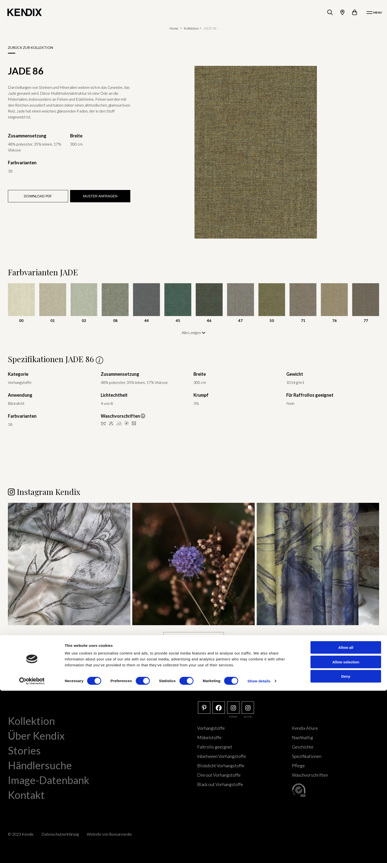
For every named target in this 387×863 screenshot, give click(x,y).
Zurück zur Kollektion (30, 47)
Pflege (298, 765)
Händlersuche (40, 765)
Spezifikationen (306, 755)
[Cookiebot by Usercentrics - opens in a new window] (32, 853)
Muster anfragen (100, 196)
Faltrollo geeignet (214, 746)
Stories (24, 750)
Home (174, 28)
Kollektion (191, 28)
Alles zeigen (194, 332)
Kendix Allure (305, 727)
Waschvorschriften (310, 774)
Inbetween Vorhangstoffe (221, 755)
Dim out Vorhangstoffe (219, 774)
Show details (259, 853)
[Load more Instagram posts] (193, 637)
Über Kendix (36, 735)
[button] (69, 563)
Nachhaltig (302, 737)
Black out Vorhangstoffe (220, 784)
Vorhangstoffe (211, 727)
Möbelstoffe (209, 737)
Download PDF (38, 196)
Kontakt (26, 794)
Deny (345, 848)
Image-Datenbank (48, 779)
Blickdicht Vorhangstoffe (220, 765)
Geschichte (302, 746)
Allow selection (345, 834)
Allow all (345, 820)
